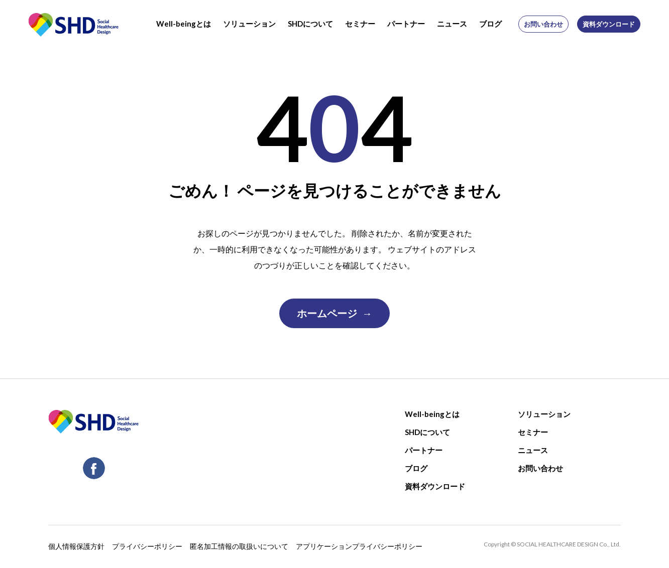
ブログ (490, 23)
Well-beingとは (183, 23)
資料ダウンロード (609, 24)
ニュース (452, 23)
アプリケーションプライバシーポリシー (359, 545)
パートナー (406, 23)
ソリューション (249, 23)
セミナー (360, 23)
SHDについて (310, 23)
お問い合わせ (543, 24)
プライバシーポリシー (147, 545)
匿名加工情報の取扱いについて (239, 545)
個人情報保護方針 (76, 545)
